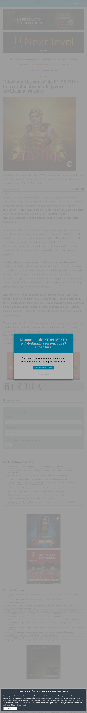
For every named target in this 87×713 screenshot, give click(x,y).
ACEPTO (10, 708)
